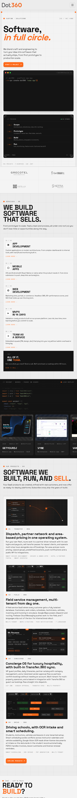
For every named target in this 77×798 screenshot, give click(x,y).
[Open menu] (72, 5)
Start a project (13, 64)
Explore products (16, 761)
